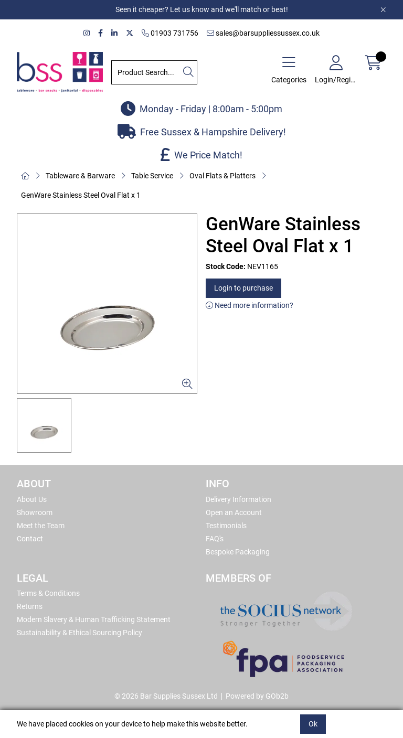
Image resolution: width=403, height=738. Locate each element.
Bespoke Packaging (238, 552)
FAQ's (215, 538)
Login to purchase (243, 288)
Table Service (152, 176)
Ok (313, 724)
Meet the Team (41, 525)
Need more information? (249, 305)
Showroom (34, 512)
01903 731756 (170, 33)
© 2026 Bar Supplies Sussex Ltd (166, 696)
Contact (30, 538)
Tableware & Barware (80, 176)
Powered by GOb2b (257, 696)
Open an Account (234, 512)
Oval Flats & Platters (222, 176)
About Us (32, 499)
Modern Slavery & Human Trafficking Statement (94, 619)
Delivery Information (238, 499)
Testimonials (226, 525)
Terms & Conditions (48, 593)
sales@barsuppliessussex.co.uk (263, 33)
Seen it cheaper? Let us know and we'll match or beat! (201, 9)
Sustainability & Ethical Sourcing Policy (79, 632)
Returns (30, 606)
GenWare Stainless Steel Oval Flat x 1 (81, 195)
